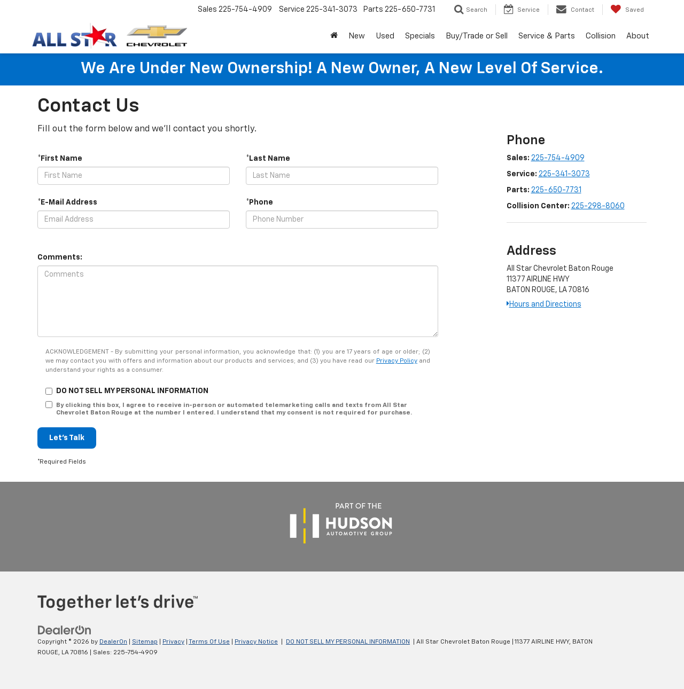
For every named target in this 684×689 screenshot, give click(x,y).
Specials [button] (420, 36)
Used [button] (385, 36)
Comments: (59, 257)
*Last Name (268, 158)
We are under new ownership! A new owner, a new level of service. (342, 69)
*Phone (259, 202)
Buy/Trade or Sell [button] (477, 36)
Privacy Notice (256, 642)
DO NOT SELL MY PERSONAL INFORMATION (348, 642)
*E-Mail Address (67, 202)
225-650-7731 (556, 190)
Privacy (173, 642)
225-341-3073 (564, 174)
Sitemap (145, 642)
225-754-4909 (558, 158)
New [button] (356, 36)
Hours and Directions (544, 304)
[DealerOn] (64, 629)
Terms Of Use (209, 642)
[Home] (334, 36)
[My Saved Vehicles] (627, 9)
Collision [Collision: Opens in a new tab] (601, 36)
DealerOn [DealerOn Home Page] (113, 642)
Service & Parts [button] (546, 36)
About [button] (637, 36)
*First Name (59, 158)
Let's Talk (66, 438)
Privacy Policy (396, 361)
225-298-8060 (598, 206)
